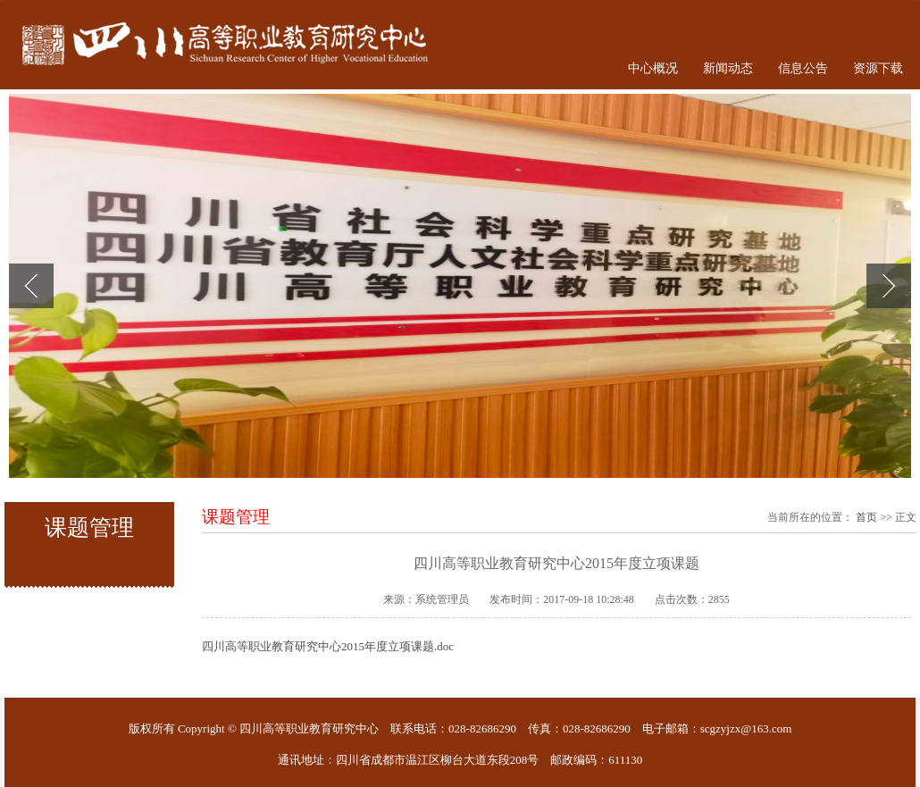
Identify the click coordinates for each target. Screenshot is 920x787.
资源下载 (878, 68)
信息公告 (803, 68)
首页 (866, 517)
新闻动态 (728, 68)
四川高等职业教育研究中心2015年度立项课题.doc (328, 646)
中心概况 (653, 68)
